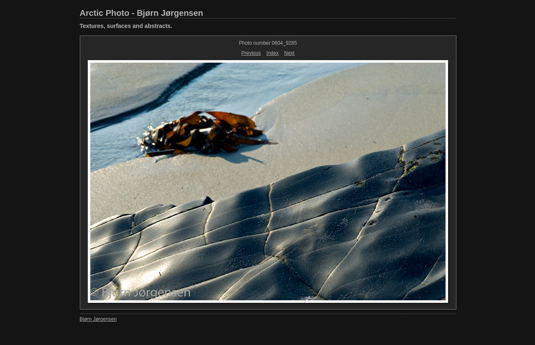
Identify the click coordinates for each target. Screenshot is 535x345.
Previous (251, 53)
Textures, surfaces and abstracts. (126, 26)
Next (289, 53)
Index (272, 53)
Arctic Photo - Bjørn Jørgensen (142, 13)
